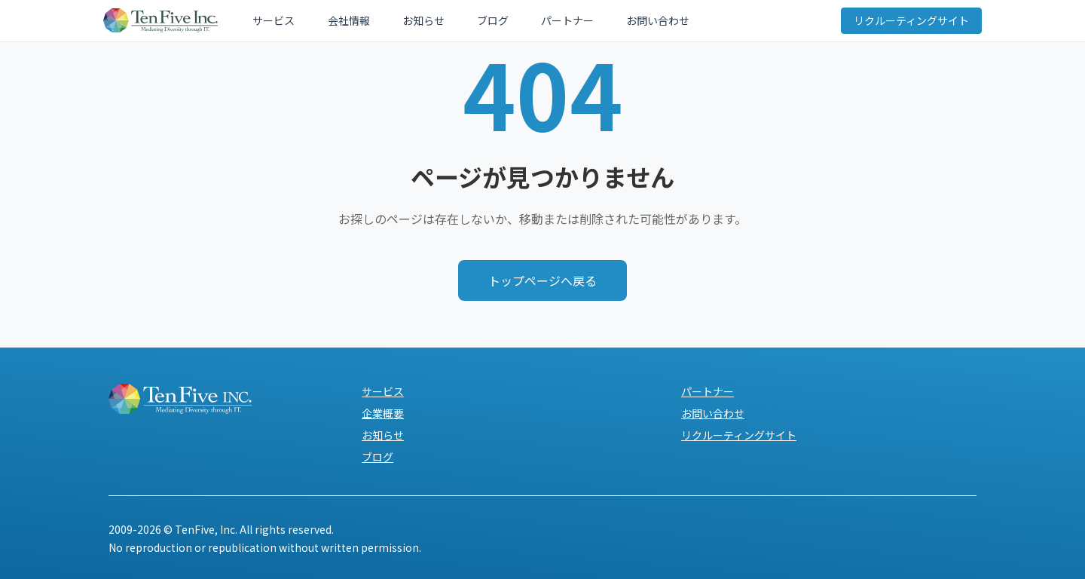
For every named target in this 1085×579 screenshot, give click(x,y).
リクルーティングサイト (906, 24)
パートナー (510, 24)
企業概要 (383, 413)
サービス (274, 24)
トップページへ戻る (542, 280)
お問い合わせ (586, 24)
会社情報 (334, 24)
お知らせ (395, 24)
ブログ (450, 24)
